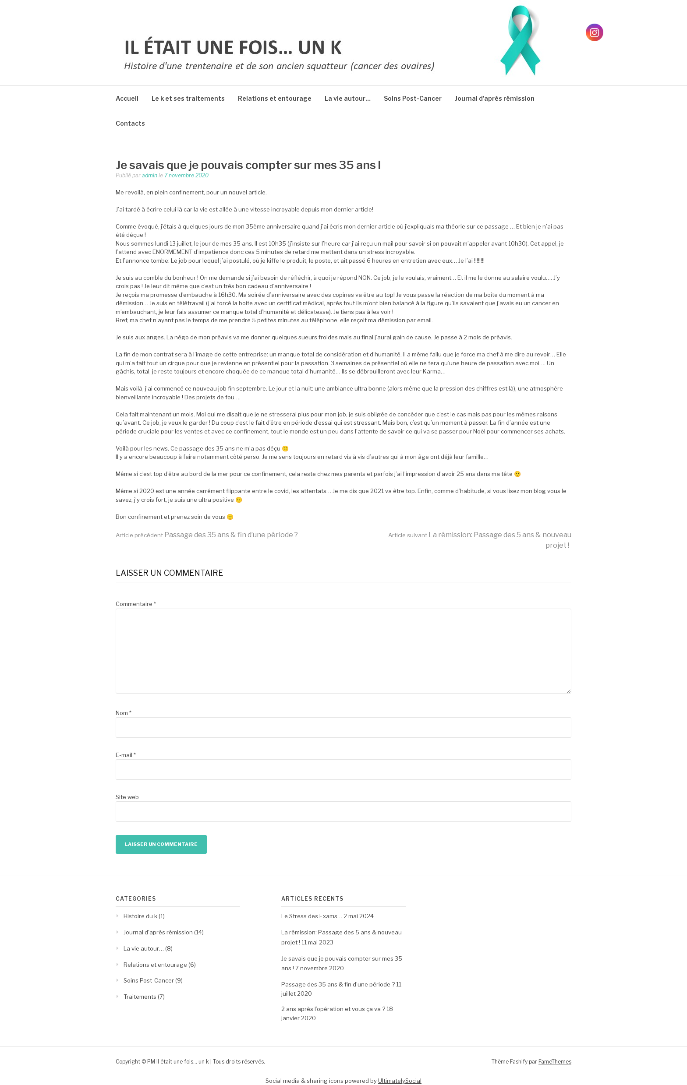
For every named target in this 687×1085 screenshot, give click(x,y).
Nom (123, 712)
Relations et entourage (275, 98)
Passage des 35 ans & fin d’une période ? (207, 535)
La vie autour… (348, 98)
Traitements (140, 996)
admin (149, 175)
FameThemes (554, 1061)
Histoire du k (140, 915)
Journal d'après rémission (158, 932)
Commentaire (136, 603)
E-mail (126, 754)
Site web (127, 796)
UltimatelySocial (399, 1080)
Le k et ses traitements (188, 98)
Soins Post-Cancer (413, 98)
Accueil (127, 98)
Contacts (130, 123)
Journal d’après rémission (495, 98)
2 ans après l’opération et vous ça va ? (333, 1008)
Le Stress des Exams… (311, 915)
